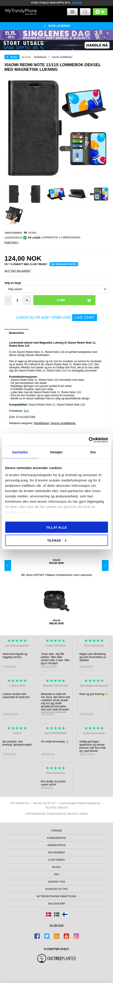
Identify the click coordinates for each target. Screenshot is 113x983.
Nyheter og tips (56, 889)
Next (105, 565)
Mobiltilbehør (41, 423)
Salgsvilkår (56, 903)
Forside (56, 830)
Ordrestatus (57, 845)
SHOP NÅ (77, 3)
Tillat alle (56, 527)
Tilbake (13, 57)
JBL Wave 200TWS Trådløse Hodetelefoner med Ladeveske (56, 575)
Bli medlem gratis (64, 264)
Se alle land (56, 925)
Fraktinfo (11, 242)
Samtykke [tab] (20, 452)
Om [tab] (93, 452)
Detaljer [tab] (56, 452)
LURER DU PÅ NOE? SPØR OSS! (56, 317)
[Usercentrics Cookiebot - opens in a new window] (88, 440)
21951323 (62, 807)
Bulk (26, 410)
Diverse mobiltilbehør (63, 423)
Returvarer (56, 852)
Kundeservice (56, 838)
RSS (56, 874)
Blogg (56, 867)
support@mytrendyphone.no (80, 803)
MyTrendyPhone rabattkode (56, 896)
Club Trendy (56, 859)
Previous (7, 565)
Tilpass (56, 540)
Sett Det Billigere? (17, 270)
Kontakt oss (56, 881)
